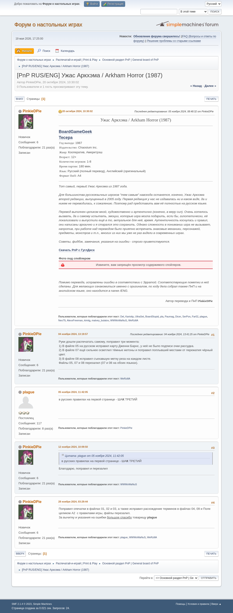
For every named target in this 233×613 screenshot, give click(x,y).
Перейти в (145, 578)
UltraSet (139, 316)
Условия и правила (198, 604)
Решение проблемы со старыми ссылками (174, 41)
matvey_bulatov (100, 320)
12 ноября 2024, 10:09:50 (73, 446)
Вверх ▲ (216, 604)
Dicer (178, 316)
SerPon (186, 316)
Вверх (20, 553)
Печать (211, 99)
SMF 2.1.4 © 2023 (22, 604)
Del (122, 316)
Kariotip (129, 316)
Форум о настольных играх (48, 24)
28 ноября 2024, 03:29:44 (73, 501)
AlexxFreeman (75, 320)
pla (161, 316)
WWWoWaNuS (118, 320)
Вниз (19, 99)
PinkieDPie (32, 111)
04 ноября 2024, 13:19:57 (73, 334)
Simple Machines (42, 604)
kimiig (87, 320)
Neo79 (62, 320)
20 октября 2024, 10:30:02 (77, 111)
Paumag (169, 316)
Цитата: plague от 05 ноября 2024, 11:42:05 (94, 455)
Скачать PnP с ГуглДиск (76, 250)
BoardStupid (152, 316)
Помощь (180, 604)
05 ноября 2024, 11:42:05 (73, 392)
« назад (196, 86)
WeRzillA (133, 320)
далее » (210, 86)
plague (203, 316)
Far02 (195, 316)
